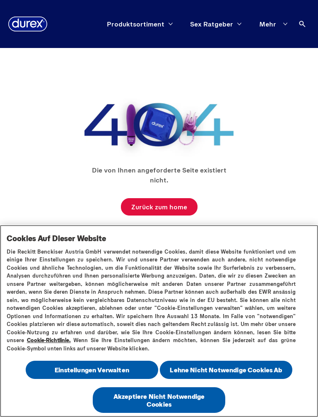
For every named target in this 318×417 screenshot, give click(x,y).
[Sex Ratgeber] (211, 24)
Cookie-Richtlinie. (49, 340)
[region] (159, 321)
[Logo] (27, 24)
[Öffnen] (302, 24)
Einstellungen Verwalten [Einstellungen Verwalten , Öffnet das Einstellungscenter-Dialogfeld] (92, 370)
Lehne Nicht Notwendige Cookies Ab (226, 370)
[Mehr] (275, 24)
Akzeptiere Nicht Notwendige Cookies (159, 400)
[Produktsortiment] (135, 24)
